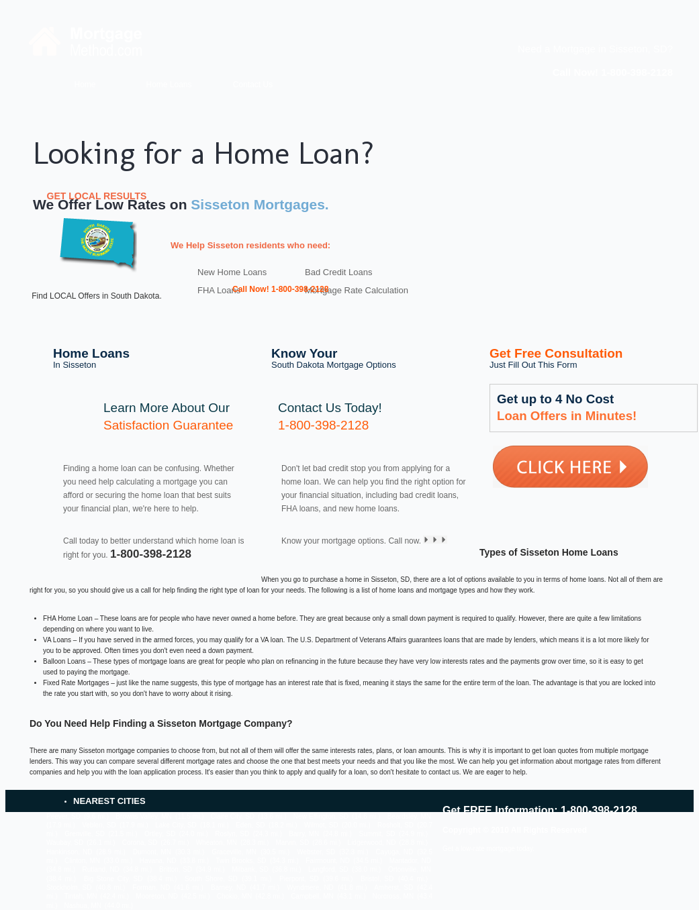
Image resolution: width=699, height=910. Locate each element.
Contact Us (253, 84)
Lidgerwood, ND (372, 842)
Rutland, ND (101, 869)
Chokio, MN (234, 896)
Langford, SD (328, 869)
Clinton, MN (82, 860)
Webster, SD (316, 852)
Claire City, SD (232, 816)
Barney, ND (228, 887)
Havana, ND (158, 860)
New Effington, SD (320, 816)
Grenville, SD (84, 834)
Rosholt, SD (395, 825)
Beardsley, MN (409, 816)
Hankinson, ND (69, 852)
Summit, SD (377, 834)
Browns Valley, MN (143, 816)
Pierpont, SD (299, 878)
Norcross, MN (393, 896)
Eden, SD (250, 825)
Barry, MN (304, 834)
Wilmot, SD (321, 825)
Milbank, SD (250, 869)
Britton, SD (175, 869)
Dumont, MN (152, 852)
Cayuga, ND (395, 852)
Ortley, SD (159, 834)
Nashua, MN (82, 905)
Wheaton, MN (216, 842)
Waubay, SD (64, 842)
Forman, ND (151, 887)
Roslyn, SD (232, 834)
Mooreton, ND (157, 896)
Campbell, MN (312, 896)
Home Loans (168, 84)
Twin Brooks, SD (241, 860)
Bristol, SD (377, 878)
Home (84, 84)
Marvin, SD (292, 842)
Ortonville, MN (409, 869)
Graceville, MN (234, 852)
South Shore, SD (211, 878)
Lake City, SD (176, 825)
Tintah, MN (80, 896)
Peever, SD (63, 816)
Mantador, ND (410, 860)
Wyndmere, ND (310, 887)
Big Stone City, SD (113, 878)
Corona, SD (139, 842)
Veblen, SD (99, 825)
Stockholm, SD (68, 887)
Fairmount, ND (328, 860)
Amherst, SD (393, 887)
